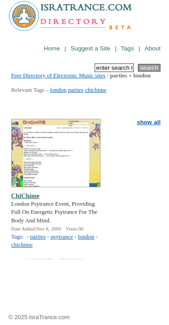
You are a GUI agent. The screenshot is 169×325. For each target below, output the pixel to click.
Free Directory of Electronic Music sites (58, 75)
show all (149, 122)
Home (52, 48)
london (58, 89)
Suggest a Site (90, 48)
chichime (96, 89)
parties (76, 89)
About (153, 48)
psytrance (61, 236)
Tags (127, 48)
